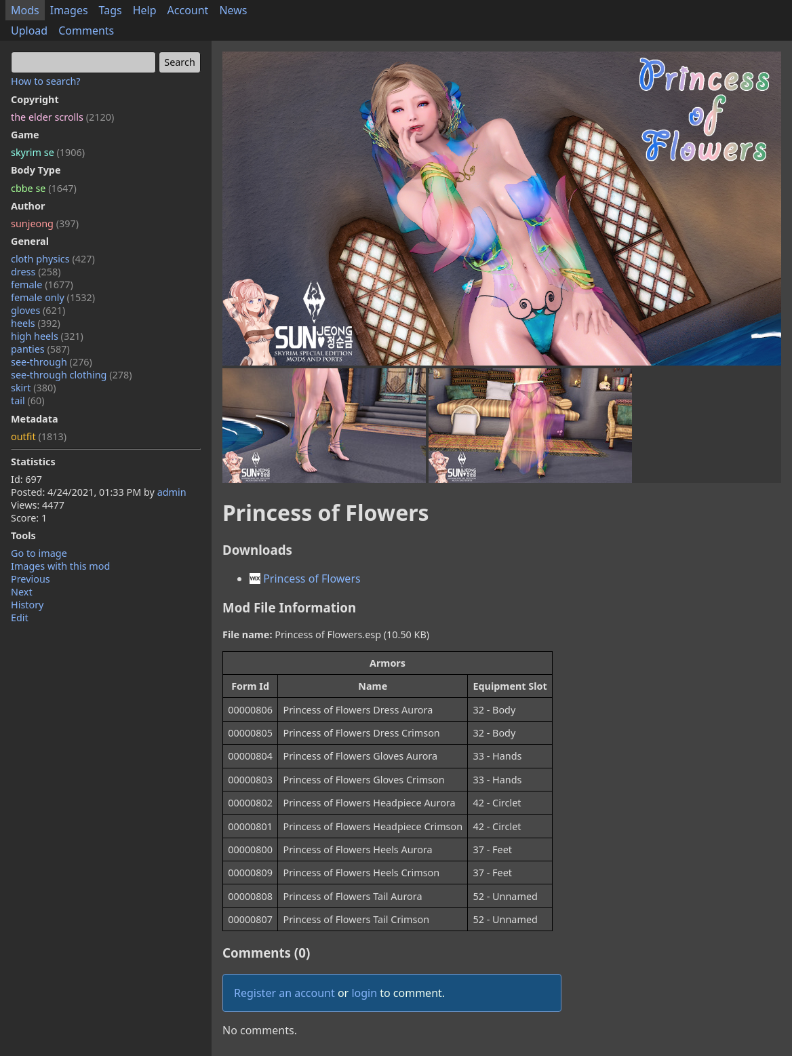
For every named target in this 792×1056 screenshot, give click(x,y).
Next (22, 591)
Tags (110, 10)
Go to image (39, 553)
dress (36, 271)
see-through (51, 361)
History (27, 604)
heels (35, 323)
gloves (38, 310)
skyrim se (48, 152)
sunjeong (45, 223)
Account (188, 10)
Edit (19, 617)
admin (171, 492)
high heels (47, 336)
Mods (25, 10)
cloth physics (53, 258)
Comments (86, 30)
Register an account (284, 992)
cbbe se (44, 188)
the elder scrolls (62, 117)
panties (40, 349)
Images (69, 10)
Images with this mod (60, 566)
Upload (29, 30)
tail (28, 400)
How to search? (46, 81)
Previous (30, 578)
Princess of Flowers (305, 578)
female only (53, 297)
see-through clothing (71, 374)
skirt (33, 387)
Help (145, 10)
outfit (38, 436)
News (233, 10)
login (364, 992)
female (42, 284)
